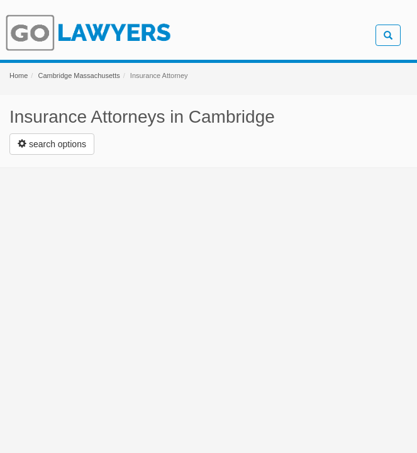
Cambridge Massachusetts (79, 75)
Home (18, 75)
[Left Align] (51, 144)
